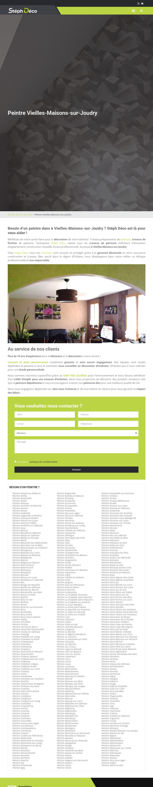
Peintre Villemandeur (112, 740)
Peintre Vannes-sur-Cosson (116, 723)
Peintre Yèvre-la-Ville (112, 765)
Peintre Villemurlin (111, 745)
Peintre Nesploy (65, 748)
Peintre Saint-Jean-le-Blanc (115, 621)
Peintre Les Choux (66, 646)
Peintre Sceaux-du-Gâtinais (116, 663)
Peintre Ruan (108, 574)
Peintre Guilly (64, 562)
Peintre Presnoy (110, 550)
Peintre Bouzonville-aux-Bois (27, 592)
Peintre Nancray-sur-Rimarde (72, 740)
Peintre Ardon (20, 500)
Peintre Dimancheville (24, 752)
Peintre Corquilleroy (23, 705)
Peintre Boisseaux (22, 570)
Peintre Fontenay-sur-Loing (71, 525)
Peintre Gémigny (65, 535)
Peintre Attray (20, 510)
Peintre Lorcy (63, 659)
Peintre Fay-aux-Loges (68, 513)
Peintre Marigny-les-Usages (71, 686)
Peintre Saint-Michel (112, 641)
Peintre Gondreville (67, 550)
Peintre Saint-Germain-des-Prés (118, 604)
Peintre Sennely (110, 671)
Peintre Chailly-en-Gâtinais (26, 631)
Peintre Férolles (65, 518)
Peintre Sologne (110, 678)
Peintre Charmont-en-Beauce (28, 651)
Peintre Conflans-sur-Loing (26, 701)
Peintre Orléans (110, 495)
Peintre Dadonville (22, 738)
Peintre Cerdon (20, 624)
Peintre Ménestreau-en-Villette (73, 693)
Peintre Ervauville (66, 500)
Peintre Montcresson (68, 723)
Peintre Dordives (21, 757)
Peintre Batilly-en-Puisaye (26, 537)
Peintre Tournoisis (111, 710)
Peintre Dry (18, 762)
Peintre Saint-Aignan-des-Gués (117, 577)
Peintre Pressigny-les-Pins (115, 552)
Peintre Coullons (21, 715)
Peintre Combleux (22, 696)
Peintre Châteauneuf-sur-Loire (28, 659)
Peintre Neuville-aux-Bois (70, 750)
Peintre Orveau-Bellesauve (115, 500)
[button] (133, 10)
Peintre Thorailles (111, 701)
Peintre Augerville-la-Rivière (27, 515)
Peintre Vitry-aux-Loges (113, 760)
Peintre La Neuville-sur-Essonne (73, 609)
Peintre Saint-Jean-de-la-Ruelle (117, 619)
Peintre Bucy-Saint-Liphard (26, 616)
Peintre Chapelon (21, 649)
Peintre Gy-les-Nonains (69, 565)
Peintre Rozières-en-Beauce (116, 572)
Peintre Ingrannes (66, 572)
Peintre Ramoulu (110, 560)
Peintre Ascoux (20, 508)
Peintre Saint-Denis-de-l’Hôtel (117, 592)
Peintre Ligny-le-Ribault (69, 649)
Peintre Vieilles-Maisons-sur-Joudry (120, 730)
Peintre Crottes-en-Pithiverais (28, 735)
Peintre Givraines (66, 547)
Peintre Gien (63, 542)
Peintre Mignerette (66, 710)
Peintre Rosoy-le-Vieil (112, 565)
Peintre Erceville (65, 498)
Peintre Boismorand (23, 567)
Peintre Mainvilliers (67, 668)
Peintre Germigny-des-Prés (71, 537)
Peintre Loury (64, 663)
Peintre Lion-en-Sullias (68, 654)
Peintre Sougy (109, 683)
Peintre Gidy (63, 540)
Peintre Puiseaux (110, 555)
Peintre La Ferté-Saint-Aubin (71, 607)
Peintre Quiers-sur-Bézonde (116, 557)
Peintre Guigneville (67, 560)
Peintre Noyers (64, 762)
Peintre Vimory (109, 757)
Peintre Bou (19, 582)
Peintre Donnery (21, 755)
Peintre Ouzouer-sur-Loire (115, 520)
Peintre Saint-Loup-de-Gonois (117, 624)
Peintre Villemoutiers (112, 743)
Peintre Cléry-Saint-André (26, 691)
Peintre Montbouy (66, 718)
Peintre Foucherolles (67, 527)
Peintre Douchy (20, 760)
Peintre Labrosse (65, 619)
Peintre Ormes (109, 498)
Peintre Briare (20, 604)
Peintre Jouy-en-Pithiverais (70, 584)
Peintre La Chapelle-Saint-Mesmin (74, 597)
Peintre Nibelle (64, 757)
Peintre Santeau (110, 659)
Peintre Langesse (66, 629)
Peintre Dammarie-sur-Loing (27, 743)
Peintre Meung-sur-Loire (69, 701)
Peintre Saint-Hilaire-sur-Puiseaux (119, 614)
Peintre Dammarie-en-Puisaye (28, 740)
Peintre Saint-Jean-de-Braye (116, 616)
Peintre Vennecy (110, 728)
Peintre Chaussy (21, 671)
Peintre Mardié (64, 678)
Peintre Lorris (64, 661)
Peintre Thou (108, 703)
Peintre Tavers (109, 693)
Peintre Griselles (65, 557)
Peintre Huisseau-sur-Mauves (72, 570)
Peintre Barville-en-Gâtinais (27, 532)
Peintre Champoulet (23, 641)
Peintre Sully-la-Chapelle (114, 686)
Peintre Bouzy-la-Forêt (24, 594)
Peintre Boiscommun (23, 565)
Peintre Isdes (63, 579)
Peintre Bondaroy (21, 572)
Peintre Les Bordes (66, 644)
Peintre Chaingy (21, 634)
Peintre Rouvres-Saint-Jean (115, 570)
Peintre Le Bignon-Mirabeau (71, 634)
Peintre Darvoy (20, 748)
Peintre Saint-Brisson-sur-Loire (117, 587)
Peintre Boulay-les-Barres (26, 589)
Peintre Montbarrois (67, 715)
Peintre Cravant (21, 733)
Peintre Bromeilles (22, 612)
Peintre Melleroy (65, 691)
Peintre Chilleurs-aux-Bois (26, 686)
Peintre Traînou (110, 713)
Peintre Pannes (109, 527)
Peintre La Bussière (67, 592)
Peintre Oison (64, 765)
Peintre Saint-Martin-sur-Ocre (117, 634)
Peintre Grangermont (68, 552)
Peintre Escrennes (66, 503)
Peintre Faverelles (66, 510)
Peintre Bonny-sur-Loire (25, 577)
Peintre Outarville (111, 510)
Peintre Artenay (21, 503)
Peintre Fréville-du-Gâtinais (71, 530)
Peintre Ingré (63, 574)
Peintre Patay (108, 530)
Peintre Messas (65, 698)
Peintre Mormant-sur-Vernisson (73, 733)
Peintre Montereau (66, 725)
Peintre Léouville (65, 641)
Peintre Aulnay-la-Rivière (25, 518)
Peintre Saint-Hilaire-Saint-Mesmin (120, 612)
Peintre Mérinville (66, 696)
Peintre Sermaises (111, 673)
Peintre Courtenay (22, 730)
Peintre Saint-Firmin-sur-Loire (117, 599)
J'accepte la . (37, 461)
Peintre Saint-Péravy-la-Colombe (118, 644)
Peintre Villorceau (111, 755)
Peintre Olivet (64, 767)
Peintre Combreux (22, 698)
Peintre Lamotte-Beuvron (70, 626)
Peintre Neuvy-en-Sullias (70, 752)
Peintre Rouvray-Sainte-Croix (116, 567)
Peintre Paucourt (110, 532)
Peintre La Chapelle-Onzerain (72, 594)
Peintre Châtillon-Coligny (25, 663)
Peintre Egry (19, 767)
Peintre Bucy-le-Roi (22, 614)
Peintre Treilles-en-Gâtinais (116, 715)
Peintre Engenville (66, 493)
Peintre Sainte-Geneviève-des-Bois (119, 654)
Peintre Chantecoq (22, 646)
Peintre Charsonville (23, 654)
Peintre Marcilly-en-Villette (71, 676)
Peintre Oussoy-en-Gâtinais (116, 508)
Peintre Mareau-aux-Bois (70, 681)
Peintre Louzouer (66, 666)
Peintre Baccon (20, 530)
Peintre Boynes (20, 597)
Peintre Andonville (22, 498)
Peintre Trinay (109, 720)
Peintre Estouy (64, 508)
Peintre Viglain (109, 735)
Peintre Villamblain (111, 738)
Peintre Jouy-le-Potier (68, 587)
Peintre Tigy (108, 705)
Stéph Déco (58, 243)
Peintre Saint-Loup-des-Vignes (117, 626)
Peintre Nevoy (64, 755)
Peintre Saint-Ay (110, 582)
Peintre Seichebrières (113, 666)
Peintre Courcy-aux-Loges (26, 723)
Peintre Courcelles (22, 720)
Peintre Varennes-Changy (115, 725)
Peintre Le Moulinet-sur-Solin (72, 639)
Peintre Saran (109, 661)
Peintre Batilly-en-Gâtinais (26, 535)
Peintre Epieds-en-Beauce (70, 495)
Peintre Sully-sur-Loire (113, 688)
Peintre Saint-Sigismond (114, 651)
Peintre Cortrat (20, 708)
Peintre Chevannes (22, 676)
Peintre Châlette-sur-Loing (26, 636)
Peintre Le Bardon (66, 631)
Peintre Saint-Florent (112, 602)
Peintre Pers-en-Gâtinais (114, 535)
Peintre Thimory (110, 698)
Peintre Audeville (21, 513)
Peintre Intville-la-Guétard (70, 577)
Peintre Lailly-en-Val (67, 624)
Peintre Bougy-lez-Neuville (26, 584)
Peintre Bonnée (20, 574)
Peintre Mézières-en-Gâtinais (72, 703)
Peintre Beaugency (22, 550)
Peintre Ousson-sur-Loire (115, 505)
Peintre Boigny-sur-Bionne (26, 562)
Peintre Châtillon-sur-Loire (26, 668)
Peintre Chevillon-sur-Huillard (28, 678)
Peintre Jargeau (65, 582)
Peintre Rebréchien (111, 562)
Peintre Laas (63, 616)
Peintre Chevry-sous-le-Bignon (28, 683)
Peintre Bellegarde (22, 557)
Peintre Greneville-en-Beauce (72, 555)
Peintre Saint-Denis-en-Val (115, 594)
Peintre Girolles (65, 545)
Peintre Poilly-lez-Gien (113, 545)
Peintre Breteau (21, 602)
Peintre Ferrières (65, 520)
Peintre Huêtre (64, 567)
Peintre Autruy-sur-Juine (25, 520)
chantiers (46, 253)
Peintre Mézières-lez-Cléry (70, 705)
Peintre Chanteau (22, 644)
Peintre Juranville (66, 589)
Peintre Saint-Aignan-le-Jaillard (118, 579)
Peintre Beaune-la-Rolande (26, 555)
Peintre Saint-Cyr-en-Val (114, 589)
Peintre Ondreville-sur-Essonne (118, 493)
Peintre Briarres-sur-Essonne (27, 607)
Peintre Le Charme (66, 636)
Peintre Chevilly (21, 681)
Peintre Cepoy (20, 619)
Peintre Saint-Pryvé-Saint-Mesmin (119, 649)
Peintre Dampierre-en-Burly (27, 745)
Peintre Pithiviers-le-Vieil (114, 542)
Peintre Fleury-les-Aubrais (70, 523)
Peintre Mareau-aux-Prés (70, 683)
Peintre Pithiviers (110, 540)
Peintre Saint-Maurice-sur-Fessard (119, 639)
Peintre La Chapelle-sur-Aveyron (73, 602)
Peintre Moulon (65, 738)
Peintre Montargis (66, 713)
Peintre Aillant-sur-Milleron (27, 493)
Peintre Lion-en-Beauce (69, 651)
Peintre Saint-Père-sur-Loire (116, 646)
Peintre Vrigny (109, 762)
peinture (126, 239)
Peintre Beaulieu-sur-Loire (26, 552)
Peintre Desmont (21, 750)
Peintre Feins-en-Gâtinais (70, 515)
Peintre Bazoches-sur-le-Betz (27, 545)
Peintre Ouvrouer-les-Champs (117, 513)
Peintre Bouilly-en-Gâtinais (26, 587)
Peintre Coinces (21, 693)
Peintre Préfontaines (112, 547)
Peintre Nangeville (66, 743)
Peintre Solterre (110, 681)
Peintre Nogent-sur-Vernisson (72, 760)
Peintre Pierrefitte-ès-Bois (115, 537)
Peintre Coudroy (21, 713)
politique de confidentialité (43, 461)
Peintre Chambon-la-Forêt (26, 639)
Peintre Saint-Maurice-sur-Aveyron (119, 636)
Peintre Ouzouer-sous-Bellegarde (119, 518)
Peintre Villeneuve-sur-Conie (116, 748)
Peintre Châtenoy (21, 661)
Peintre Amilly (20, 495)
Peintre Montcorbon (67, 720)
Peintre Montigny (66, 728)
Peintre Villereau (110, 750)
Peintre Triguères (110, 718)
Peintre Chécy (20, 673)
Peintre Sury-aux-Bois (113, 691)
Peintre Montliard (66, 730)
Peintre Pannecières (112, 525)
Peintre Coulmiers (22, 718)
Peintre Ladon (64, 621)
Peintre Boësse (20, 560)
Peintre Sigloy (109, 676)
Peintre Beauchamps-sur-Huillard (30, 547)
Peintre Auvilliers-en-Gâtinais (28, 525)
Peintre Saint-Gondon (113, 607)
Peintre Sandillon (110, 656)
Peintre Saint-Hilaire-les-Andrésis (119, 609)
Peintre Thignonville (112, 696)
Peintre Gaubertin (66, 532)
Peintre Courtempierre (24, 728)
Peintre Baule (19, 540)
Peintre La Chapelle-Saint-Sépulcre (75, 599)
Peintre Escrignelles (67, 505)
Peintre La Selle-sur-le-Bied (71, 614)
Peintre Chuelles (21, 688)
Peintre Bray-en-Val (22, 599)
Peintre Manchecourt (68, 673)
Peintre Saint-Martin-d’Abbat (116, 631)
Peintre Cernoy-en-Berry (25, 626)
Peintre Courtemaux (23, 725)
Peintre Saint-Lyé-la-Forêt (115, 629)
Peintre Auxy (19, 527)
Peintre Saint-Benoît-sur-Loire (117, 584)
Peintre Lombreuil (66, 656)
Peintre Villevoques (111, 752)
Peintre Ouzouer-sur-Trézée (116, 523)
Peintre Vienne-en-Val (113, 733)
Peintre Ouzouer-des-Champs (117, 515)
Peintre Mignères (66, 708)
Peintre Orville (109, 503)
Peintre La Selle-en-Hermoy (71, 612)
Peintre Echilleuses (22, 765)
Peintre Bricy (19, 609)
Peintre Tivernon (110, 708)
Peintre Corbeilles (22, 703)
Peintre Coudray (21, 710)
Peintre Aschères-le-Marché (27, 505)
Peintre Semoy (109, 668)
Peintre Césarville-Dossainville (28, 629)
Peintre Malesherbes (68, 671)
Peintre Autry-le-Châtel (24, 523)
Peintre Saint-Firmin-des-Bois (117, 597)
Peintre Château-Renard (25, 656)
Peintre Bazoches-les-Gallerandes (30, 542)
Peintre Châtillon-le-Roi (24, 666)
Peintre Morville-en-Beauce (71, 735)
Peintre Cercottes (21, 621)
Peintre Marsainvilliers (68, 688)
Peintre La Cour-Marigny (69, 604)
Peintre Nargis (64, 745)
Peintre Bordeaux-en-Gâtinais (28, 579)
